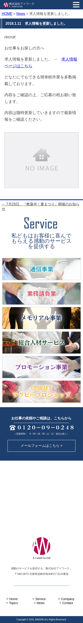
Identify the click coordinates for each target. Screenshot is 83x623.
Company (66, 599)
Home (11, 599)
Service (39, 599)
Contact (66, 603)
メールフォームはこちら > (42, 445)
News (39, 603)
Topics (12, 603)
